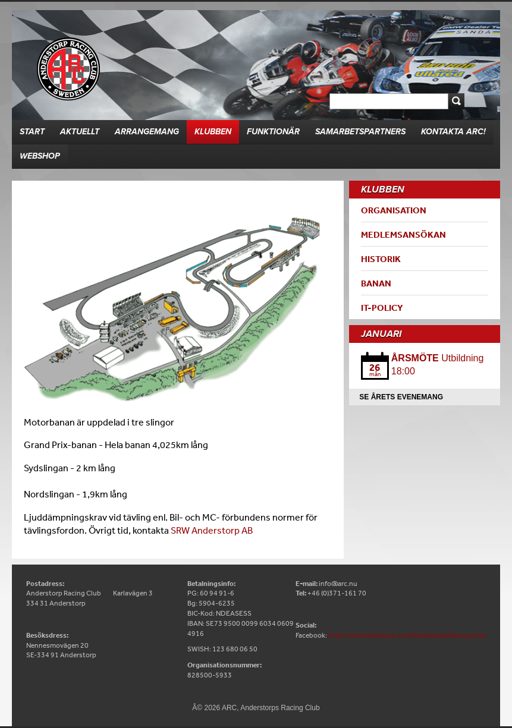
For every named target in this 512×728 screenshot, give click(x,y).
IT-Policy (382, 307)
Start (32, 132)
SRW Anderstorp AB (212, 530)
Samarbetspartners (360, 132)
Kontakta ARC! (453, 132)
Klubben (212, 132)
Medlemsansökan (403, 234)
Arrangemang (147, 132)
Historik (381, 258)
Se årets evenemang (401, 397)
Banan (376, 283)
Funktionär (273, 132)
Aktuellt (79, 132)
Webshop (40, 156)
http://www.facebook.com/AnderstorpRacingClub (407, 635)
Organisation (393, 210)
